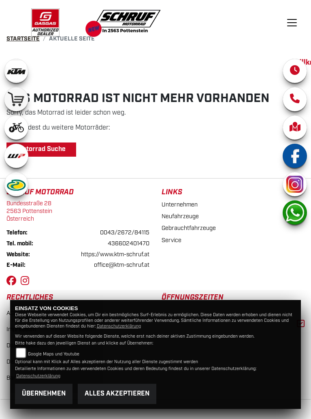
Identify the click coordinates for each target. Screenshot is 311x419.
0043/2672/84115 (124, 232)
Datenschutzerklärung (119, 326)
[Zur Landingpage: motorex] (16, 184)
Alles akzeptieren (117, 393)
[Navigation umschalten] (292, 22)
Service (171, 240)
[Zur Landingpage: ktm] (16, 71)
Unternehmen (180, 204)
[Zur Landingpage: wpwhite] (16, 156)
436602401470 (128, 243)
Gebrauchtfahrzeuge (189, 228)
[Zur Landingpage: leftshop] (16, 99)
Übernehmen (44, 393)
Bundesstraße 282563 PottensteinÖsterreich (29, 211)
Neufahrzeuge (180, 216)
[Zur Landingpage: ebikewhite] (16, 127)
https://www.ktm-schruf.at (115, 254)
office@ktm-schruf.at (121, 265)
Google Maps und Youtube (53, 354)
